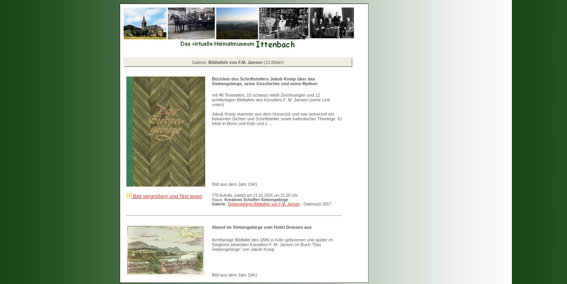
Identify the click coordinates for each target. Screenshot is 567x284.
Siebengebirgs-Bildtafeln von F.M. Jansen (264, 204)
